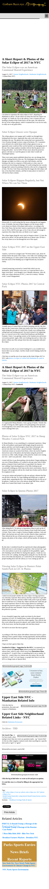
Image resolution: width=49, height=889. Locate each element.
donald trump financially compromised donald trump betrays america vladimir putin (24, 797)
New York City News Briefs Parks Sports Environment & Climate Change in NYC (18, 864)
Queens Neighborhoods (21, 74)
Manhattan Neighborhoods (38, 74)
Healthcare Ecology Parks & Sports (20, 800)
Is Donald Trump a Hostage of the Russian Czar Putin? (19, 828)
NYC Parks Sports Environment (15, 870)
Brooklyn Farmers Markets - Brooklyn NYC (20, 837)
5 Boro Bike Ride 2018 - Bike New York (18, 833)
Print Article (9, 812)
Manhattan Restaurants (15, 722)
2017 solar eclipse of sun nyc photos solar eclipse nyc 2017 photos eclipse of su (23, 793)
